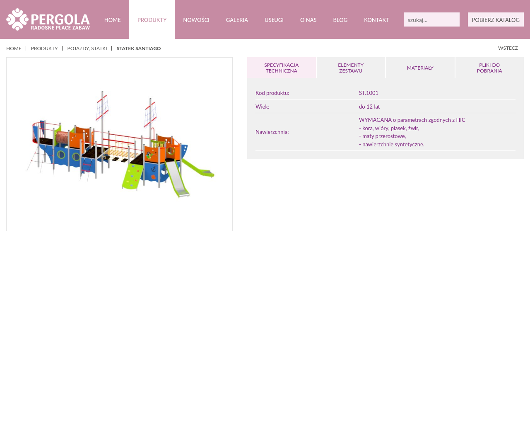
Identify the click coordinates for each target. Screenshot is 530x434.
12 (300, 393)
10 (285, 393)
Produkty (151, 20)
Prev (20, 352)
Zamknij (266, 420)
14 (316, 393)
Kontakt (376, 20)
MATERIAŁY (420, 68)
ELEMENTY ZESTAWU (351, 68)
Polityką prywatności (204, 412)
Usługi (274, 20)
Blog (340, 20)
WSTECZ (508, 48)
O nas (308, 20)
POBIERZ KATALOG (496, 20)
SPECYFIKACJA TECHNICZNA (282, 68)
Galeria (237, 20)
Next (510, 352)
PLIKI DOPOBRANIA (489, 68)
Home (112, 20)
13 (308, 393)
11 (292, 393)
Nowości (196, 20)
